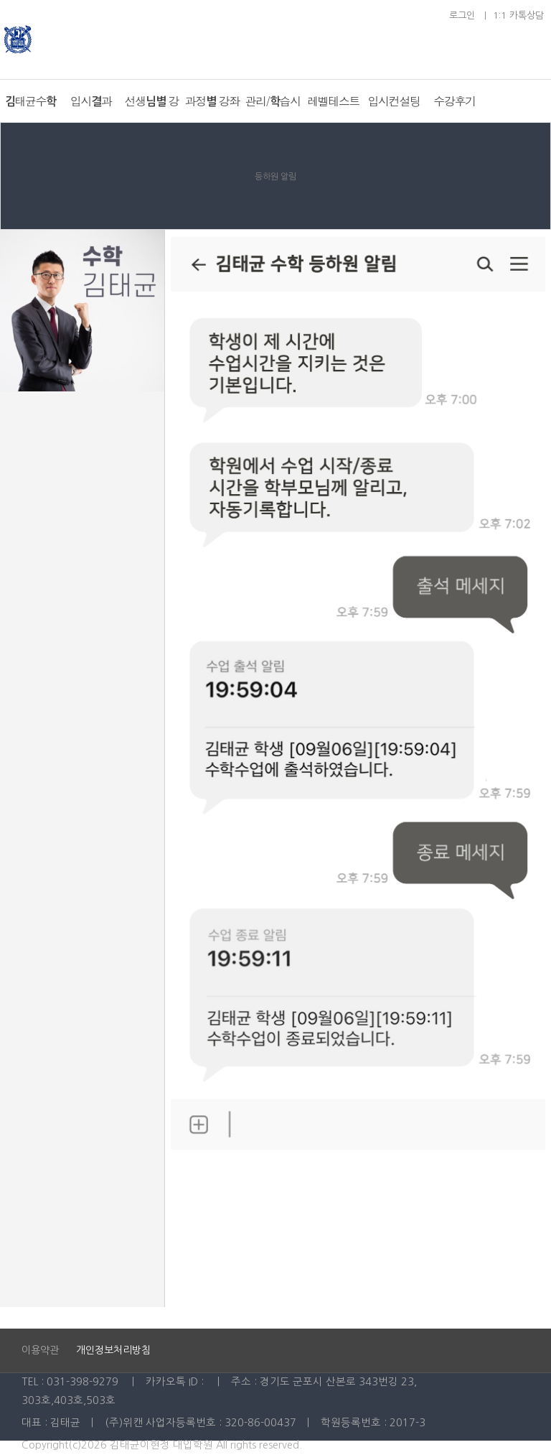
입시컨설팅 (393, 101)
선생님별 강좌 (152, 108)
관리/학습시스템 (273, 108)
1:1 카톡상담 (518, 15)
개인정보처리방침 (113, 1350)
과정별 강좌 (211, 101)
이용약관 (42, 1350)
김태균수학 (30, 101)
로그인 (462, 15)
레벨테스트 (333, 101)
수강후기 (454, 101)
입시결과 (91, 101)
